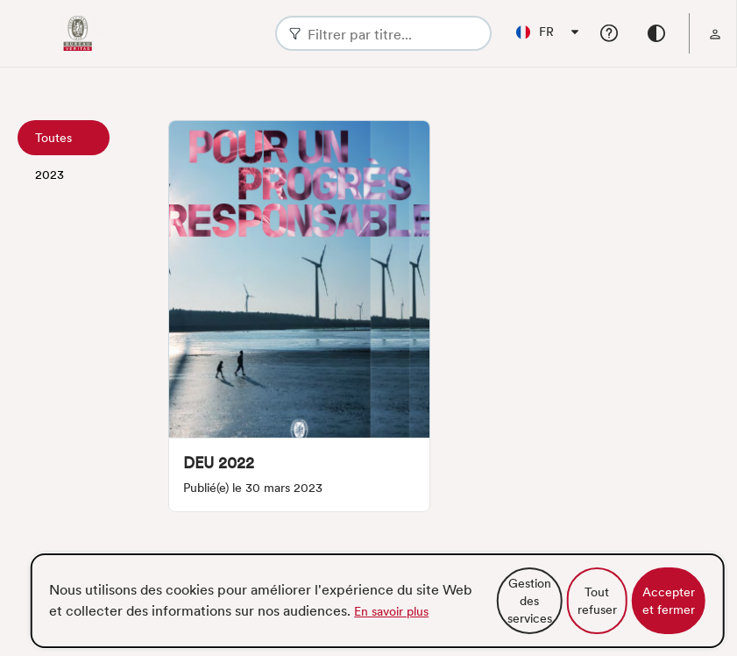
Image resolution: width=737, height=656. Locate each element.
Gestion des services (529, 600)
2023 (49, 175)
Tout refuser (597, 601)
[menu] (715, 33)
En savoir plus (391, 611)
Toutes (53, 138)
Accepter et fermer (668, 601)
